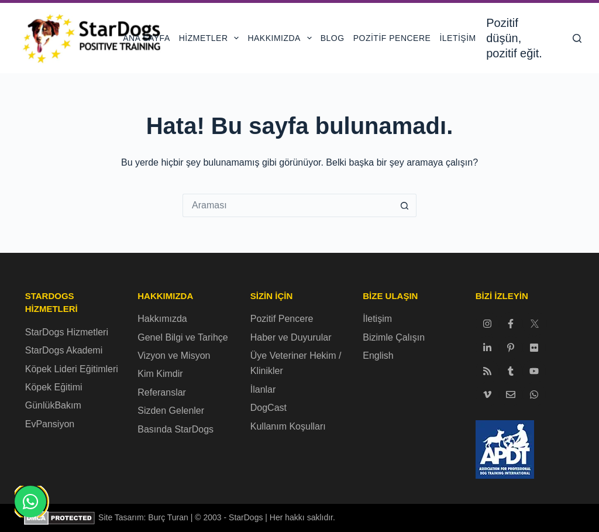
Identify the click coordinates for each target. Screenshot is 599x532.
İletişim (457, 38)
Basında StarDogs (175, 429)
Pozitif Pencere (392, 38)
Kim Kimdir (160, 374)
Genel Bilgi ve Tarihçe (182, 337)
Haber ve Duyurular (291, 337)
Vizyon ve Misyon (173, 356)
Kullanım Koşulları (288, 426)
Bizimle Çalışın (394, 337)
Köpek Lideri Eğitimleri (71, 369)
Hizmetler (211, 38)
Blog (333, 38)
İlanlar (263, 389)
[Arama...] (288, 205)
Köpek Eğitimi (53, 387)
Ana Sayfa (146, 38)
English (378, 356)
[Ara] (577, 38)
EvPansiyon (50, 424)
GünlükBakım (53, 405)
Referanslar (161, 392)
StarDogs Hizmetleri (66, 332)
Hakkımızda (281, 38)
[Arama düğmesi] (404, 205)
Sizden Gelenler (170, 411)
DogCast (268, 408)
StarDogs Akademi (64, 350)
